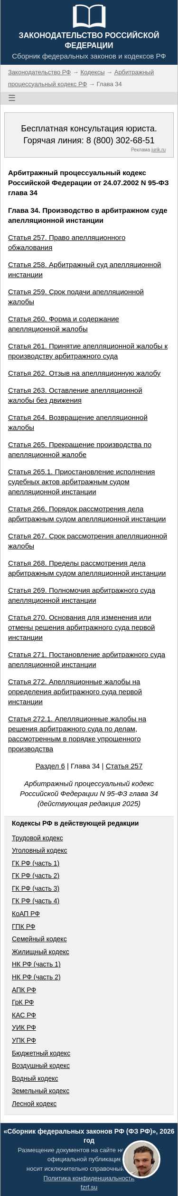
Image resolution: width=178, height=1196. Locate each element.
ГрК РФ (23, 1002)
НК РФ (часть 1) (36, 964)
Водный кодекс (35, 1078)
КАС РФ (24, 1015)
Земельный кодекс (40, 1091)
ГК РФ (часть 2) (35, 875)
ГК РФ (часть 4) (35, 901)
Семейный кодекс (39, 939)
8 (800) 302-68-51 (120, 140)
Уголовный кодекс (39, 850)
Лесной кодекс (34, 1103)
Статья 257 (124, 766)
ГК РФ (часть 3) (35, 888)
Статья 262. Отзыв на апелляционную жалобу (84, 373)
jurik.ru (158, 149)
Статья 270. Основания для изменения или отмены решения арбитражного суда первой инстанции (81, 627)
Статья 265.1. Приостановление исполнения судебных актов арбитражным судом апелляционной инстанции (81, 482)
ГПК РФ (24, 926)
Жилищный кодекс (40, 952)
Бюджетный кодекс (41, 1053)
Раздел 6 (50, 766)
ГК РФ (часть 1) (35, 863)
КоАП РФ (26, 913)
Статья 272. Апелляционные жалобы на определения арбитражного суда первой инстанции (75, 692)
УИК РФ (24, 1027)
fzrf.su (89, 1187)
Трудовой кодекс (37, 838)
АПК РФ (24, 990)
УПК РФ (24, 1040)
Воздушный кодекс (41, 1065)
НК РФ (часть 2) (36, 977)
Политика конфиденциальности (89, 1178)
